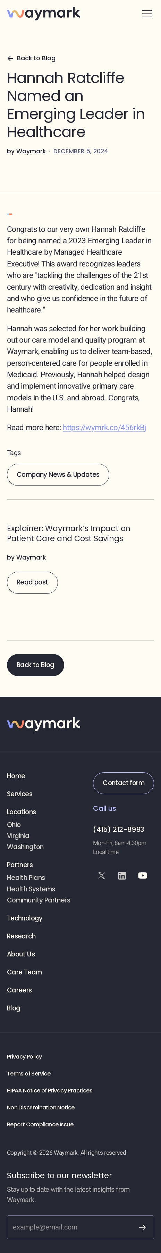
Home (16, 776)
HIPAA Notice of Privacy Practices (49, 1090)
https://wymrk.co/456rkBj (104, 427)
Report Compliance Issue (40, 1124)
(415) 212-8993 (118, 829)
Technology (25, 918)
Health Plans (26, 878)
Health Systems (31, 889)
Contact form (123, 783)
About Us (21, 954)
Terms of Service (28, 1073)
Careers (19, 990)
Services (19, 794)
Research (21, 936)
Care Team (24, 972)
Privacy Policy (24, 1056)
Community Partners (38, 900)
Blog (13, 1008)
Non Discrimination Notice (41, 1107)
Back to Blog (35, 665)
